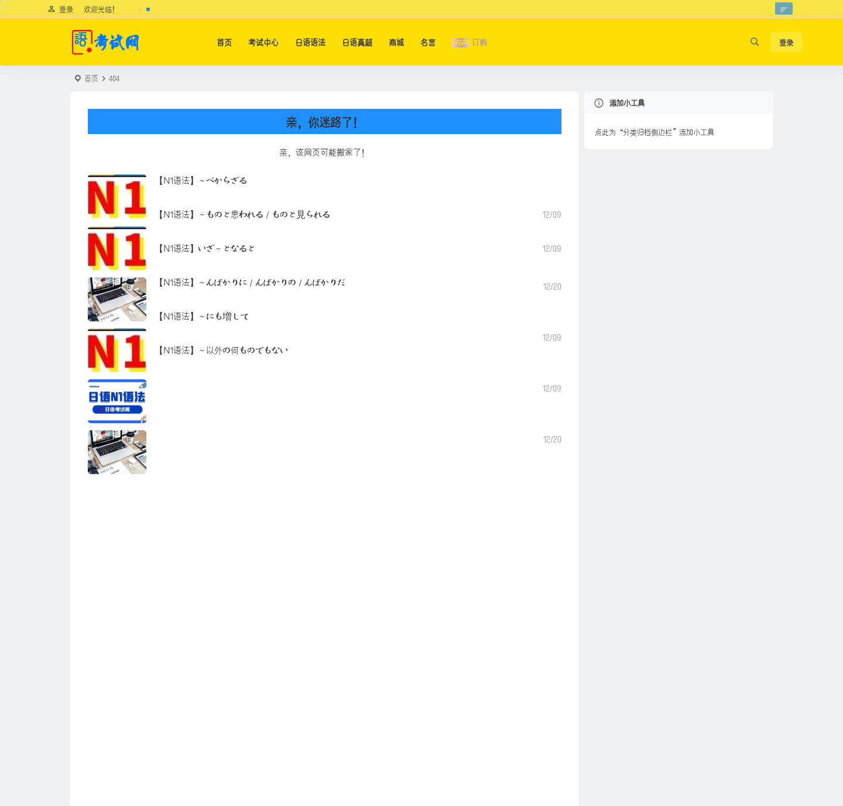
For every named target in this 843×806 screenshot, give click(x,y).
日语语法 (310, 41)
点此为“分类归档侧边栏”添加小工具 (654, 131)
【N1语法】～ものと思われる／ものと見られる (242, 213)
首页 (224, 41)
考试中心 (263, 41)
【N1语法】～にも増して (201, 315)
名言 (428, 41)
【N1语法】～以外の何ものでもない (221, 349)
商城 (396, 41)
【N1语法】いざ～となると (205, 247)
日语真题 (357, 41)
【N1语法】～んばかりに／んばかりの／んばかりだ (250, 281)
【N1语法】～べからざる (201, 179)
